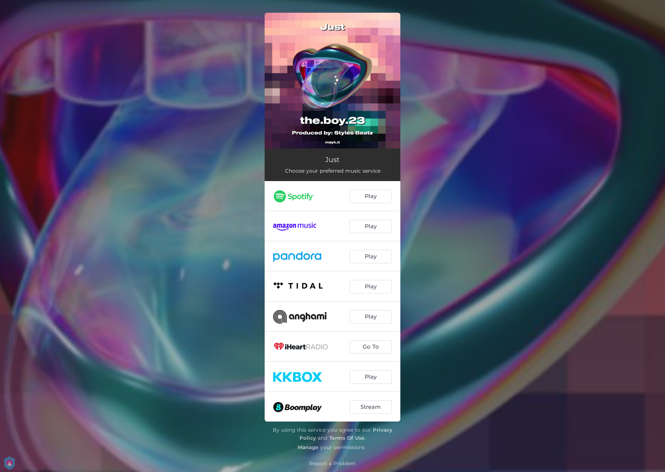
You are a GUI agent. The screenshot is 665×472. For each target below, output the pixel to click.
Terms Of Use (347, 438)
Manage (308, 447)
